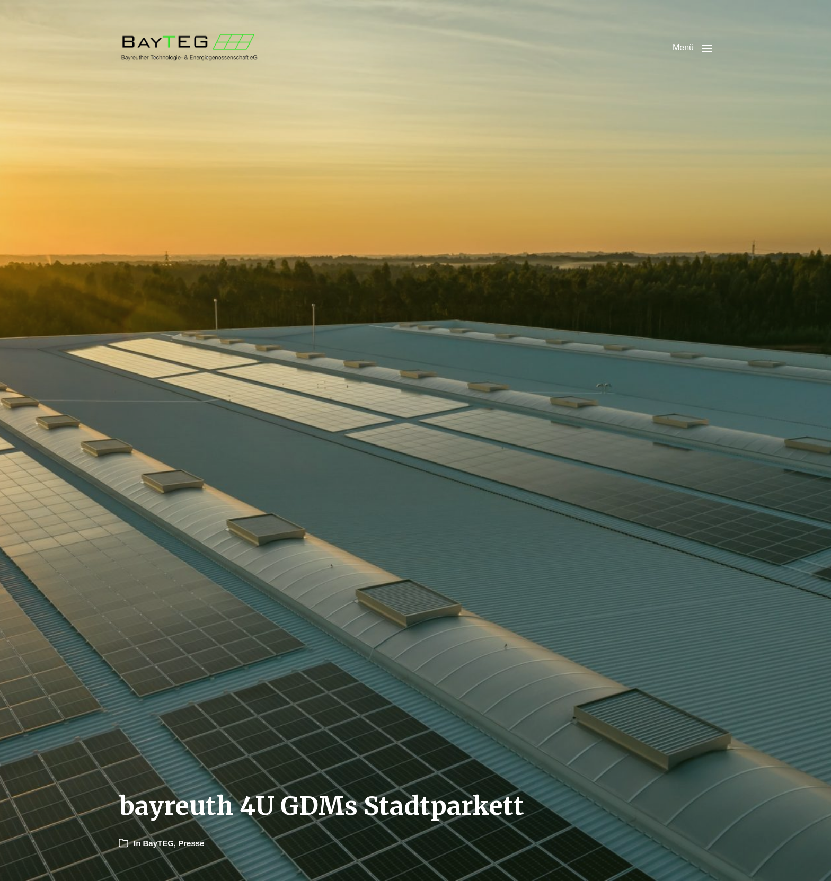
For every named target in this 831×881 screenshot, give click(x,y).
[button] (692, 48)
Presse (191, 843)
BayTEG (158, 843)
